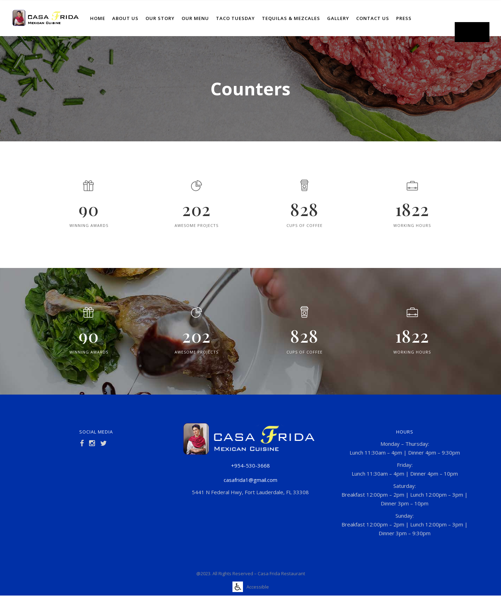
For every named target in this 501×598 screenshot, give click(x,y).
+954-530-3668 (250, 465)
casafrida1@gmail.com (250, 479)
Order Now (472, 31)
